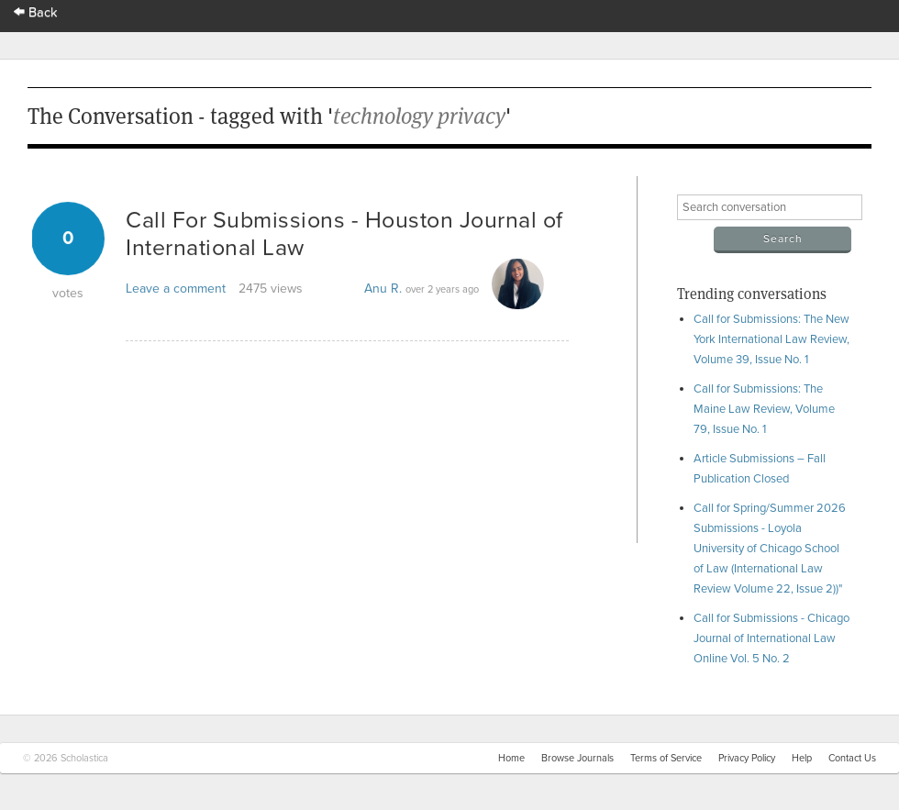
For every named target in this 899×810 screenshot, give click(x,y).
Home (511, 758)
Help (802, 758)
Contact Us (852, 758)
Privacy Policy (746, 758)
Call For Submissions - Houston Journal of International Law (344, 233)
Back (36, 12)
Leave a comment (176, 288)
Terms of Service (666, 758)
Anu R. (383, 288)
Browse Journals (577, 758)
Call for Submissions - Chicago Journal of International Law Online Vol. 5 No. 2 (771, 638)
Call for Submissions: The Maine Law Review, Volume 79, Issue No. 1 (764, 409)
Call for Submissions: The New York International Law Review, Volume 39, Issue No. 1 (771, 339)
